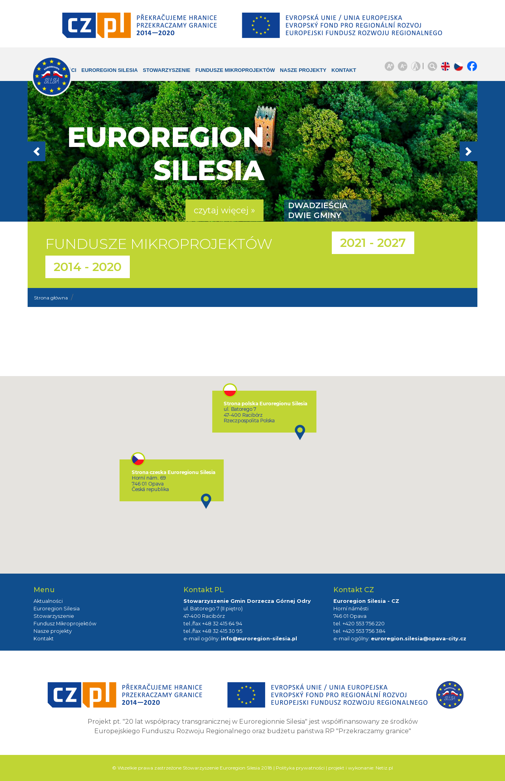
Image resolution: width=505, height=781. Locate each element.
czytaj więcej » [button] (224, 210)
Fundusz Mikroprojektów (65, 624)
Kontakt (337, 70)
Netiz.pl (384, 768)
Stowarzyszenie (168, 70)
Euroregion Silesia (104, 74)
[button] (61, 151)
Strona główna (51, 298)
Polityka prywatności (300, 768)
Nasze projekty (291, 74)
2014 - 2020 (88, 267)
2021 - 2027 (373, 242)
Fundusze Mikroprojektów (222, 74)
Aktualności (48, 601)
